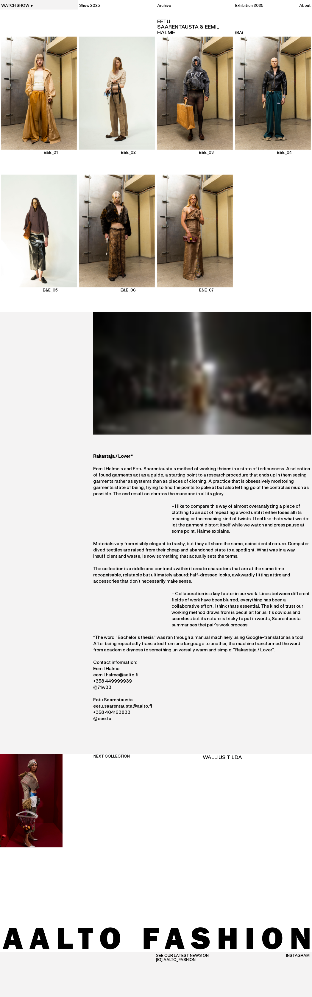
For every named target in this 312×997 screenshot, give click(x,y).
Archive (164, 6)
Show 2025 (89, 6)
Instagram (298, 956)
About (305, 6)
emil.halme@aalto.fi (117, 675)
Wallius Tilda (222, 757)
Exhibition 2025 (249, 6)
